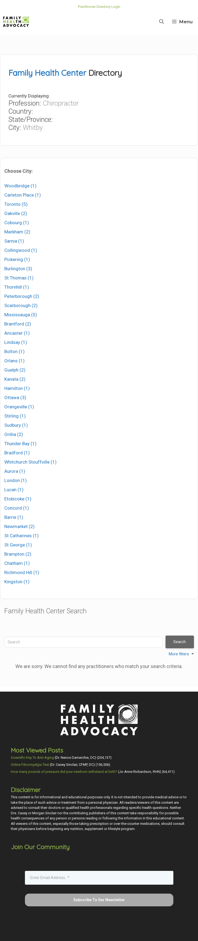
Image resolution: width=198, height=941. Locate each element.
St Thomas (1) (19, 278)
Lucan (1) (14, 489)
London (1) (15, 480)
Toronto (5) (16, 204)
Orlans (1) (14, 360)
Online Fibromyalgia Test (30, 765)
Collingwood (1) (20, 250)
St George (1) (18, 545)
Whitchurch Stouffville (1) (30, 462)
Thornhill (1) (16, 287)
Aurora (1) (14, 471)
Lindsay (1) (15, 342)
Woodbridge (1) (20, 185)
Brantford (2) (17, 324)
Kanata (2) (14, 379)
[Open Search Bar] (161, 22)
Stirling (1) (15, 416)
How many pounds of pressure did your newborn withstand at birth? (64, 772)
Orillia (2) (13, 434)
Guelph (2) (14, 370)
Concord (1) (16, 508)
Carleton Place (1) (22, 195)
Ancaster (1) (17, 333)
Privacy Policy (122, 932)
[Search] (83, 642)
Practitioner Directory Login (99, 7)
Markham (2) (17, 232)
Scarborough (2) (21, 305)
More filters (179, 654)
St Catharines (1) (21, 535)
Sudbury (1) (16, 425)
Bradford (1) (17, 452)
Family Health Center (47, 73)
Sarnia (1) (14, 241)
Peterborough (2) (21, 296)
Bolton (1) (14, 351)
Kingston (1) (17, 581)
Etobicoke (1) (17, 499)
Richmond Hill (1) (21, 572)
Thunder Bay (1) (20, 443)
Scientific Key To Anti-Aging (32, 758)
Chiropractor (61, 103)
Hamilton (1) (17, 388)
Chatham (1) (17, 563)
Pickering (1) (17, 259)
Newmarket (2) (19, 526)
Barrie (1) (13, 517)
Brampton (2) (17, 554)
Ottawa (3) (15, 397)
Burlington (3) (18, 268)
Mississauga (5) (20, 314)
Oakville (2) (15, 213)
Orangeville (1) (19, 406)
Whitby (33, 128)
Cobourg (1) (16, 222)
